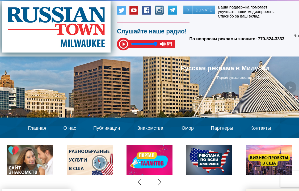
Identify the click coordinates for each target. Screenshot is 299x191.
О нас (70, 128)
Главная (37, 128)
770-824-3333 (271, 39)
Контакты (260, 128)
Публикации (106, 128)
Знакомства (150, 128)
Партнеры (222, 128)
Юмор (187, 128)
